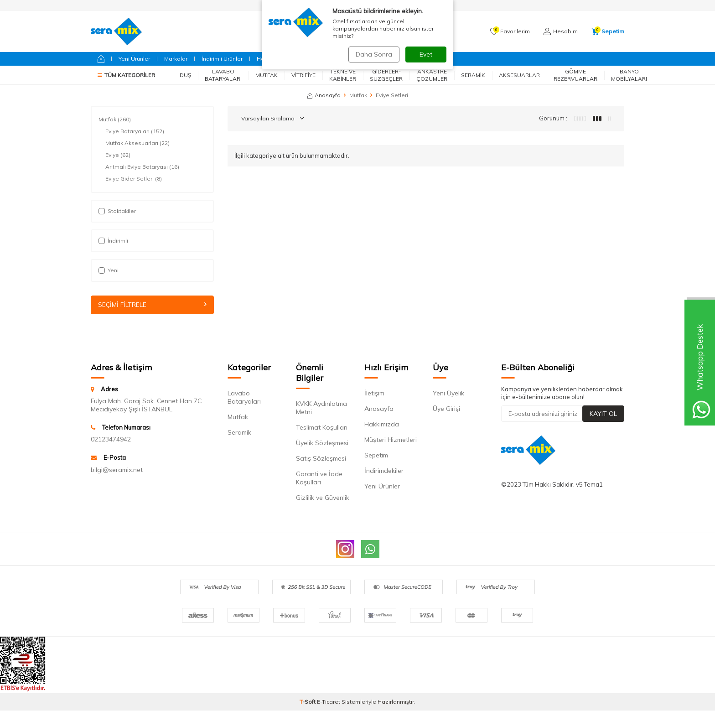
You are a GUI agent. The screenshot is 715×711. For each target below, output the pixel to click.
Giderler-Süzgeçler (386, 75)
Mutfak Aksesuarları (137, 143)
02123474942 (111, 440)
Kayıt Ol (603, 414)
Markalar (175, 58)
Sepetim (376, 455)
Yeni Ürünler (134, 58)
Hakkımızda (381, 424)
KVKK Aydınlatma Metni (321, 408)
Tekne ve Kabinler (342, 75)
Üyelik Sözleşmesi (322, 443)
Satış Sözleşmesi (321, 458)
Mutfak (266, 75)
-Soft (308, 702)
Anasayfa (324, 95)
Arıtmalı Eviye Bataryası (142, 167)
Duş (185, 75)
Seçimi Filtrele (152, 305)
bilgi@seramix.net (117, 470)
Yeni (108, 270)
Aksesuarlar (519, 75)
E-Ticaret (328, 702)
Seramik (473, 75)
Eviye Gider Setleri (133, 178)
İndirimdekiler (384, 471)
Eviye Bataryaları (134, 131)
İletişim (374, 393)
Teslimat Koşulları (321, 427)
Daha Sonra (373, 54)
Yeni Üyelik (448, 393)
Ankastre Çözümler (431, 75)
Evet (426, 54)
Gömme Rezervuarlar (575, 75)
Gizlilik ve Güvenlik (322, 497)
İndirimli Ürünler (222, 58)
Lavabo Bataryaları (223, 75)
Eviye (117, 155)
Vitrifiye (303, 75)
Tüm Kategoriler (126, 75)
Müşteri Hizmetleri (390, 440)
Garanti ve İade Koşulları (319, 478)
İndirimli (113, 240)
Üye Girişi (446, 409)
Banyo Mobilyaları (629, 75)
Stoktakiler (117, 211)
